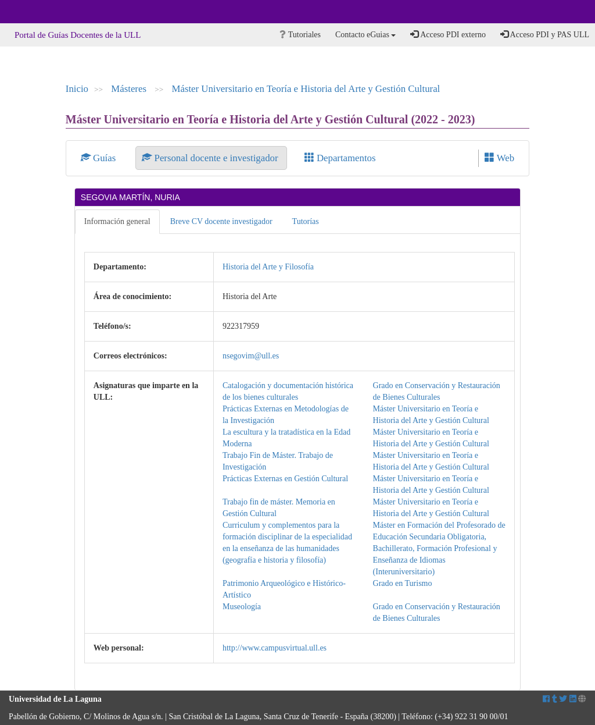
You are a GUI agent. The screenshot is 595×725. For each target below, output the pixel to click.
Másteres (130, 88)
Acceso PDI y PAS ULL (544, 34)
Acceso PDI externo (447, 34)
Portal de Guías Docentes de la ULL (78, 35)
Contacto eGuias (365, 34)
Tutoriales (300, 34)
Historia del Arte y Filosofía (268, 266)
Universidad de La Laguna (40, 12)
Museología (242, 606)
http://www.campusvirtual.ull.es (275, 648)
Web (499, 158)
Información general (117, 221)
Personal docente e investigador (211, 158)
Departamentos (340, 158)
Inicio (77, 88)
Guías (100, 158)
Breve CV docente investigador (221, 221)
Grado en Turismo (402, 583)
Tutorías (305, 221)
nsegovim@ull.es (251, 355)
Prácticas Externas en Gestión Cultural (285, 478)
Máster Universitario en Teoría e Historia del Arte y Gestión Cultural (306, 88)
